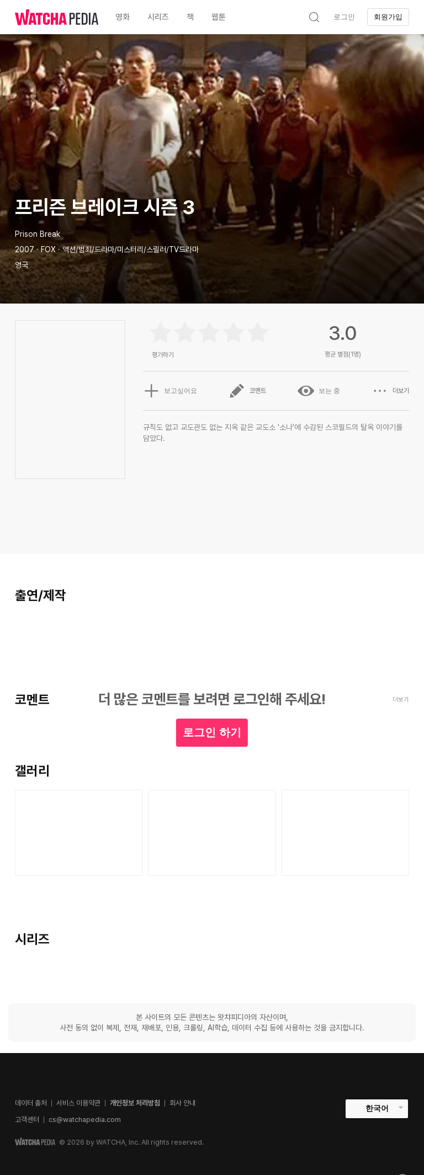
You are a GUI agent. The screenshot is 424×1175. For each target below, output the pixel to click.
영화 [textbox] (122, 17)
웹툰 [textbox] (218, 17)
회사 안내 (182, 1103)
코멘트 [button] (247, 390)
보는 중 (319, 390)
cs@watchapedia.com (85, 1119)
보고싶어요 (170, 390)
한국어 (377, 1108)
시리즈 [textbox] (158, 17)
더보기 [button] (390, 390)
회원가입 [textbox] (388, 17)
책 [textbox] (190, 17)
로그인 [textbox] (344, 17)
